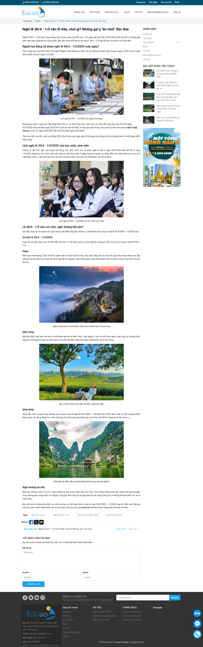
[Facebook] (25, 597)
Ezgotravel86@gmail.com (40, 621)
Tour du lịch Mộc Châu (88, 515)
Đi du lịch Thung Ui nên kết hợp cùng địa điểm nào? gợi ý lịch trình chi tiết (168, 97)
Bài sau (134, 529)
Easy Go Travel (38, 515)
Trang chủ (140, 2)
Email (86, 572)
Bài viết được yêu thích (159, 66)
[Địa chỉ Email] (142, 597)
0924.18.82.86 (31, 2)
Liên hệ (176, 12)
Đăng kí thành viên (101, 620)
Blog (177, 2)
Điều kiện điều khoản (102, 612)
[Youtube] (36, 597)
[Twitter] (30, 597)
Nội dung (27, 548)
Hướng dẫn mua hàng (133, 620)
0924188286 (33, 629)
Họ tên (26, 572)
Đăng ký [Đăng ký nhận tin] (174, 597)
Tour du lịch (166, 2)
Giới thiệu (153, 2)
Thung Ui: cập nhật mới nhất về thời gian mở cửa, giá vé (167, 85)
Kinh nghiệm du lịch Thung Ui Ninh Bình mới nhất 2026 (168, 109)
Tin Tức (138, 12)
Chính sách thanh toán (133, 612)
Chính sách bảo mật (132, 616)
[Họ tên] (51, 577)
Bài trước (121, 529)
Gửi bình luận (33, 584)
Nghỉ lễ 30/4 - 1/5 (61, 515)
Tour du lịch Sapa (114, 515)
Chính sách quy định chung (105, 616)
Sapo (142, 642)
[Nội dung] (81, 560)
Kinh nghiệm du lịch (157, 12)
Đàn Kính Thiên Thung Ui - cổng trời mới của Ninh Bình (167, 74)
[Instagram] (42, 597)
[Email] (111, 577)
